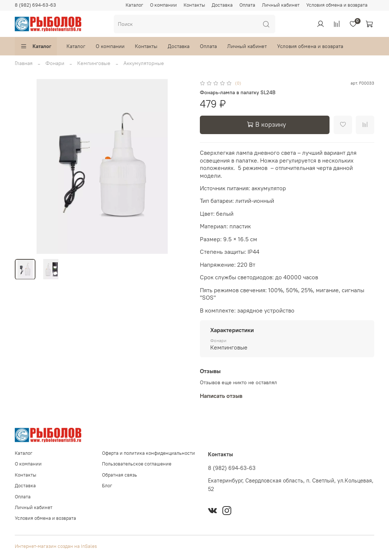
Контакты (194, 5)
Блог (107, 485)
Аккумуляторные (143, 63)
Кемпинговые (93, 63)
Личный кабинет (281, 5)
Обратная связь (119, 475)
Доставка (222, 5)
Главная (24, 63)
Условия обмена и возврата (337, 5)
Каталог (134, 5)
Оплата (247, 5)
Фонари (54, 63)
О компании (163, 5)
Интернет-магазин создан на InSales (56, 546)
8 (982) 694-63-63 (35, 5)
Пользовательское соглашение (136, 464)
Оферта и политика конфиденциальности (148, 453)
